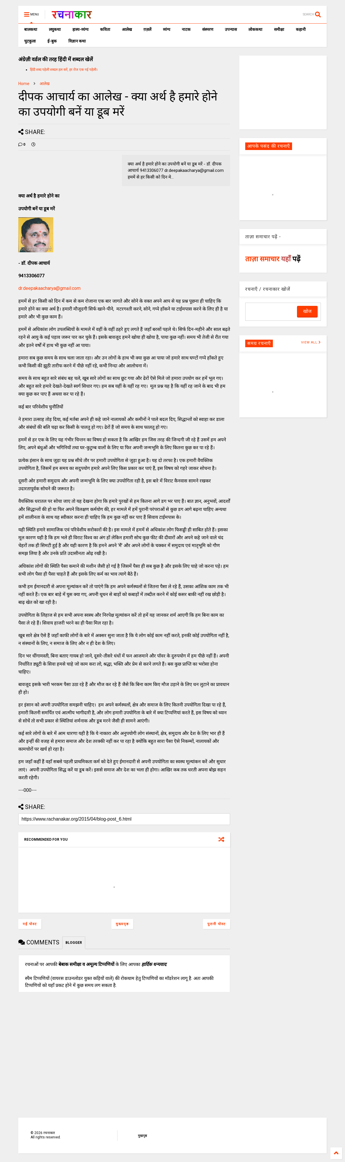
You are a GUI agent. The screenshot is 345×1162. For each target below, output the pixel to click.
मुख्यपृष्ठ (122, 924)
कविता (105, 29)
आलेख (127, 29)
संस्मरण (207, 29)
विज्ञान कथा (77, 41)
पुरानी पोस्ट (216, 924)
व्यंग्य (166, 29)
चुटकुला (30, 41)
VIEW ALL (311, 342)
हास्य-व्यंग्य (80, 29)
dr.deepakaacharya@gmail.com (49, 288)
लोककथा (255, 29)
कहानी (301, 29)
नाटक (186, 29)
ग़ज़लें (147, 29)
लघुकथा (55, 29)
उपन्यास (231, 29)
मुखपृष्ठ (142, 1136)
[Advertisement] (283, 92)
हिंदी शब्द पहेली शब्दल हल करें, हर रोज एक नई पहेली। (64, 70)
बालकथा (30, 29)
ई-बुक (52, 41)
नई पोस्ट (30, 924)
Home (23, 83)
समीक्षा (279, 29)
